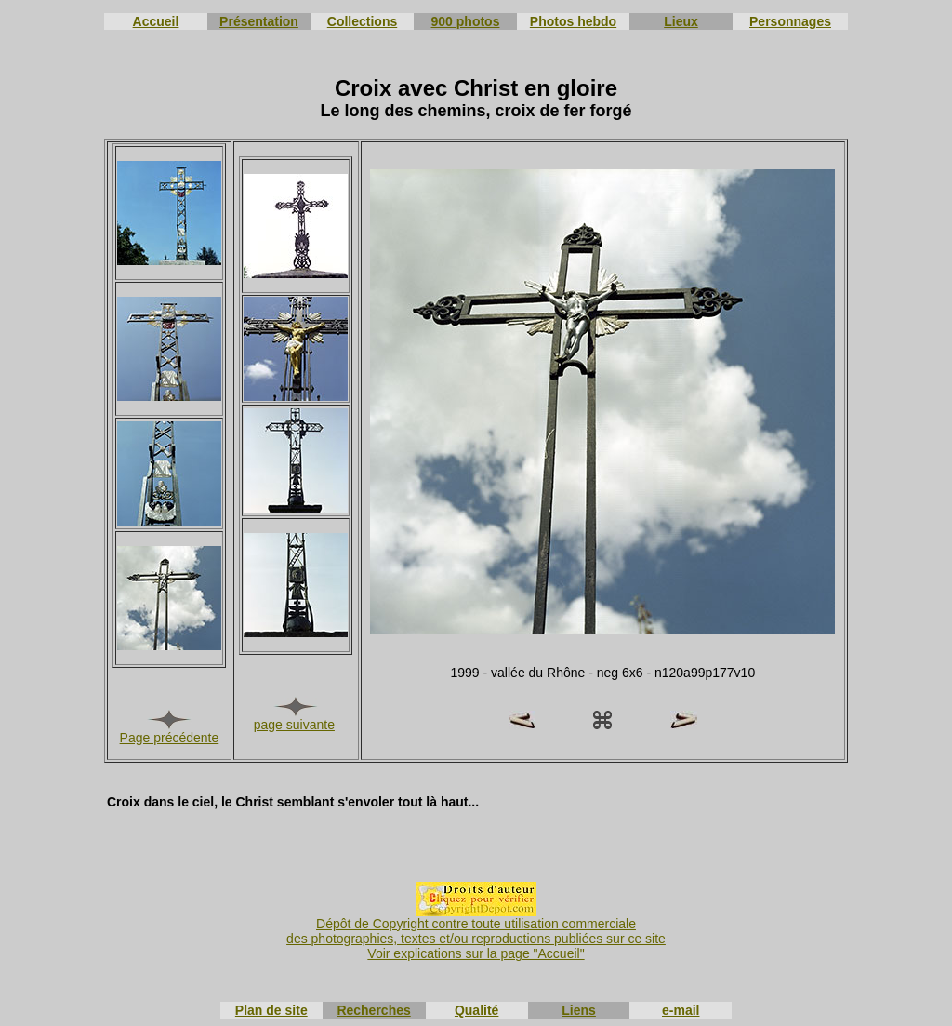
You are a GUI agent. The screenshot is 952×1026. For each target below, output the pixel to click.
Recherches (373, 1010)
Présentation (258, 21)
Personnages (790, 21)
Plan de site (271, 1010)
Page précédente (169, 737)
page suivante (294, 724)
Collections (362, 21)
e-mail (680, 1010)
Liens (579, 1010)
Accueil (156, 21)
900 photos (465, 21)
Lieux (681, 21)
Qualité (476, 1010)
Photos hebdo (573, 21)
